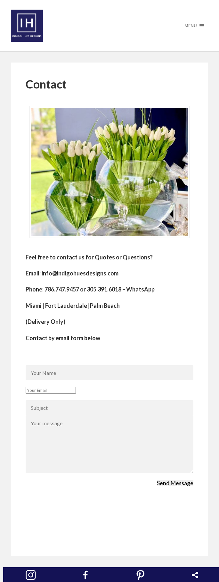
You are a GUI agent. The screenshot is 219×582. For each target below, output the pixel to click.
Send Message (175, 483)
